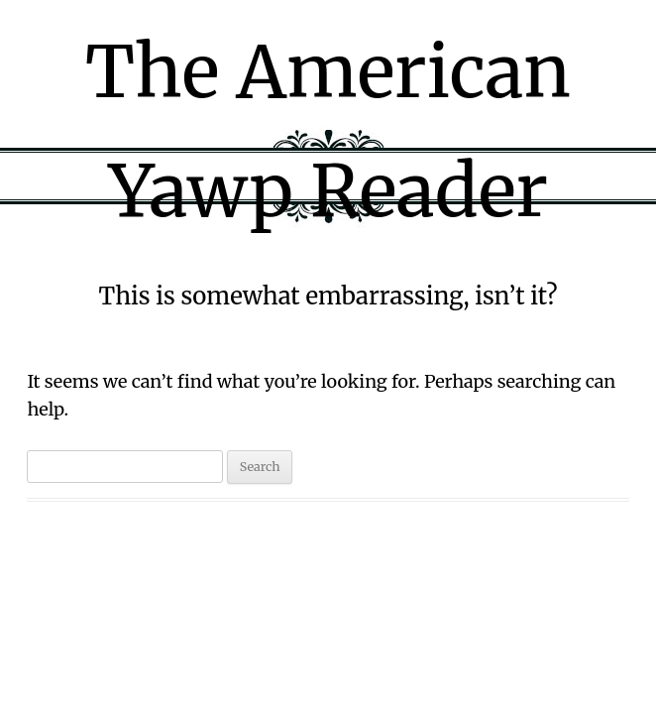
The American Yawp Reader (328, 131)
